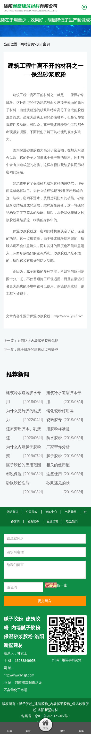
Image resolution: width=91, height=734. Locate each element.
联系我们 (72, 521)
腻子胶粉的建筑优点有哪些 (37, 349)
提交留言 (44, 601)
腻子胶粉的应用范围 (23, 465)
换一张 (62, 585)
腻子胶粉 (33, 271)
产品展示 (70, 512)
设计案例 (43, 44)
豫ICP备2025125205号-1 (52, 716)
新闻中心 (51, 512)
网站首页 (27, 44)
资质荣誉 (33, 521)
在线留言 (52, 521)
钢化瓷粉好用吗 (60, 411)
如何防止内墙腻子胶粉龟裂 (37, 341)
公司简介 (32, 512)
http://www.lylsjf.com (68, 316)
